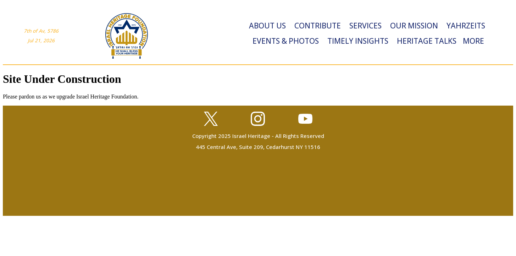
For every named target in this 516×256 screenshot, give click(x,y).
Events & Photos (286, 41)
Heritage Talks (426, 41)
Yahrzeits (465, 26)
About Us (267, 26)
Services (365, 26)
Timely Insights (357, 41)
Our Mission (414, 26)
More (473, 41)
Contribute (317, 26)
